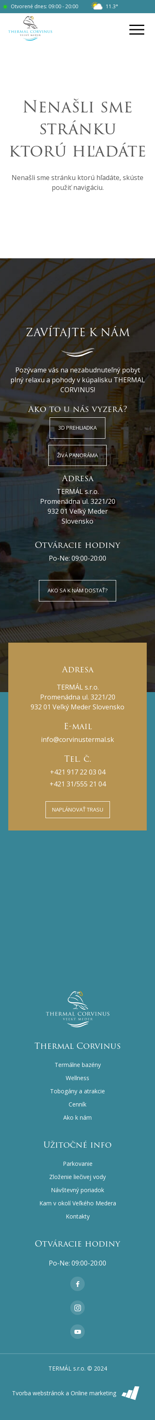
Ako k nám (77, 1117)
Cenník (77, 1104)
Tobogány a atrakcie (77, 1091)
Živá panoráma (77, 455)
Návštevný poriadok (77, 1190)
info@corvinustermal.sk (77, 739)
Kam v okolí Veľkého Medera (77, 1203)
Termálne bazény (78, 1065)
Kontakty (78, 1216)
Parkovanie (78, 1163)
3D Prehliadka (77, 427)
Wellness (77, 1078)
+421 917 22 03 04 (77, 772)
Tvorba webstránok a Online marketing (77, 1393)
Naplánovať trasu (77, 809)
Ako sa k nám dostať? (77, 590)
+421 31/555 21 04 (78, 783)
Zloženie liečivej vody (77, 1177)
